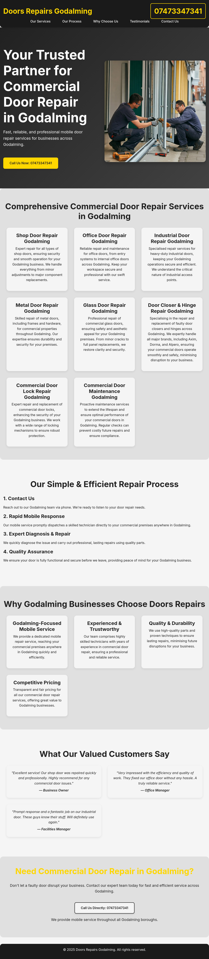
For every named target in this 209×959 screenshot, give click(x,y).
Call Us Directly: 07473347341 (104, 908)
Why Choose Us (105, 21)
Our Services (40, 21)
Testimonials (140, 21)
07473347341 (178, 11)
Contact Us (170, 21)
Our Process (71, 21)
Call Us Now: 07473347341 (31, 163)
